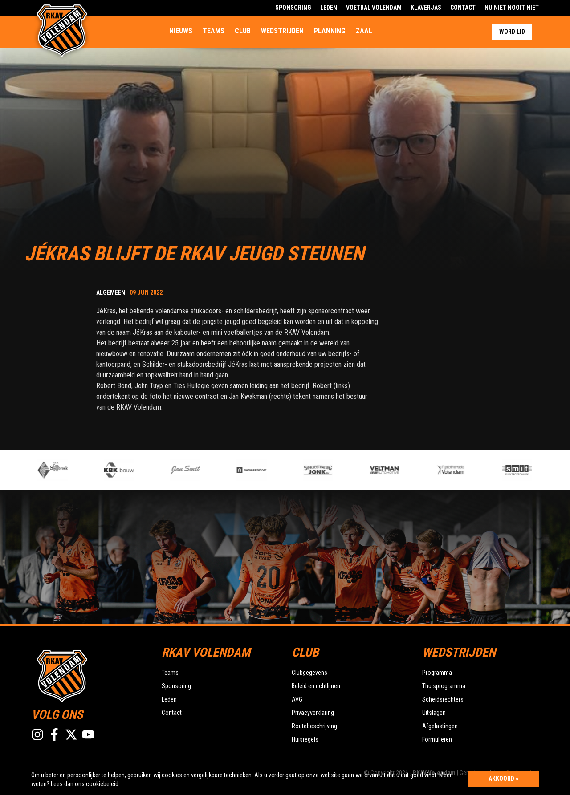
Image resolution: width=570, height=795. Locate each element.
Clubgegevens (309, 672)
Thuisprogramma (443, 686)
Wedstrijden (282, 31)
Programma (437, 672)
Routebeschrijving (314, 726)
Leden (328, 7)
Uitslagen (434, 712)
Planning (330, 31)
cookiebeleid (102, 783)
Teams (213, 31)
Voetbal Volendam (374, 7)
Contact (463, 7)
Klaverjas (426, 7)
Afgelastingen (440, 726)
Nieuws (180, 31)
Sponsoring (293, 7)
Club (243, 31)
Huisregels (305, 739)
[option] (198, 470)
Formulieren (437, 739)
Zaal (364, 31)
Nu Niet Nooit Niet (511, 7)
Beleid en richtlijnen (316, 686)
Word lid (512, 31)
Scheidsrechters (443, 699)
